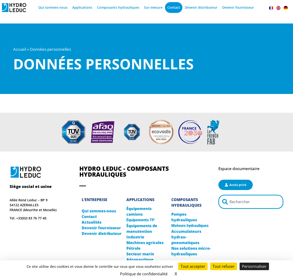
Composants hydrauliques (118, 7)
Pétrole (133, 248)
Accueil (19, 49)
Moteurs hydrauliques (190, 225)
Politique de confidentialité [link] (144, 273)
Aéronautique (139, 259)
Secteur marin (140, 254)
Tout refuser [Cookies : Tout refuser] (224, 266)
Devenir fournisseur (238, 7)
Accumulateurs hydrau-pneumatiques (186, 237)
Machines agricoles (145, 242)
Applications (82, 7)
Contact (173, 7)
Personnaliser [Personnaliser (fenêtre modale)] (254, 266)
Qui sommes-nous (53, 7)
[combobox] (250, 202)
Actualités (91, 222)
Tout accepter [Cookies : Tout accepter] (193, 266)
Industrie (135, 237)
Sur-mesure (153, 7)
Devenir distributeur (201, 7)
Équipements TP (140, 220)
